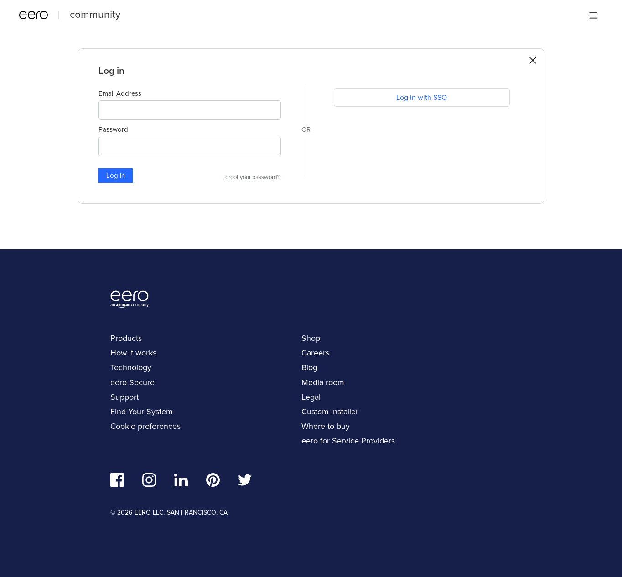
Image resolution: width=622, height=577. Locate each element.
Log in (115, 175)
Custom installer (329, 411)
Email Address (119, 93)
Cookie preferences (145, 426)
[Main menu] (593, 15)
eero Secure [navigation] (132, 382)
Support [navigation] (124, 397)
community (95, 14)
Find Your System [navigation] (141, 411)
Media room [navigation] (322, 382)
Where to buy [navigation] (325, 426)
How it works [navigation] (133, 353)
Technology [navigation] (130, 367)
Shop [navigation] (310, 338)
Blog (309, 367)
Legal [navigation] (311, 397)
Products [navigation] (126, 338)
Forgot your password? (251, 177)
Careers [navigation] (315, 353)
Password (113, 129)
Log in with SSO (421, 97)
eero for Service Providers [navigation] (348, 441)
